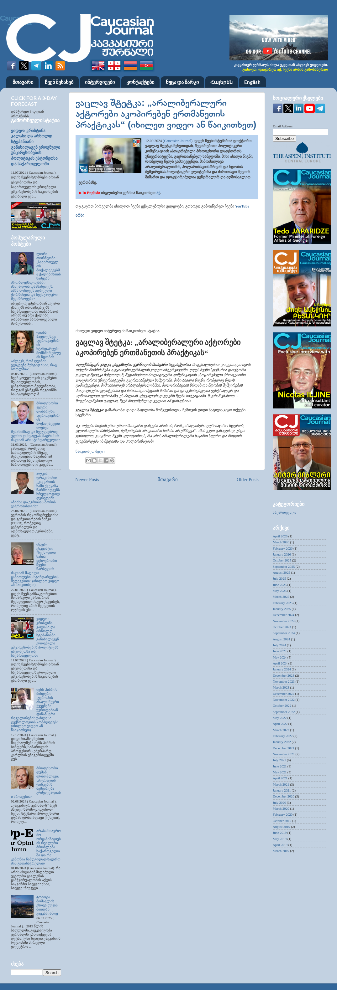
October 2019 (282, 821)
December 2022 (283, 693)
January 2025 (282, 609)
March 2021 (281, 784)
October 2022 (282, 705)
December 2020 (283, 796)
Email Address (282, 126)
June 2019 (280, 832)
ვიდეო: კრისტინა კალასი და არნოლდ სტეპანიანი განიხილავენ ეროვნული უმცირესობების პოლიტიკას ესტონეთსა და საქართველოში (35, 147)
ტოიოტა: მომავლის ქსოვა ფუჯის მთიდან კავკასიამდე (47, 905)
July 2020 (279, 802)
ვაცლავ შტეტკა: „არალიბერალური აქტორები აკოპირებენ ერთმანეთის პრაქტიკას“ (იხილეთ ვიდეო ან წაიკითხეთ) (166, 113)
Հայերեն (221, 82)
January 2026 (282, 554)
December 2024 (283, 615)
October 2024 (282, 627)
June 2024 (280, 651)
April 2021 (280, 778)
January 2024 (282, 669)
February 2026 (282, 548)
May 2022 (280, 718)
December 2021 (283, 748)
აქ (158, 193)
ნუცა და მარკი (182, 82)
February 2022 (282, 736)
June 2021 (280, 766)
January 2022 (282, 742)
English (252, 82)
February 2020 (282, 814)
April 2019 (280, 845)
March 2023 (281, 687)
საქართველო (284, 512)
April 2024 (280, 663)
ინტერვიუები (100, 82)
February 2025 (282, 603)
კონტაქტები (140, 82)
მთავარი (23, 82)
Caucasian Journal (177, 141)
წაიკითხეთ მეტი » (91, 451)
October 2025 (282, 560)
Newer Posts (87, 479)
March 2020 (281, 808)
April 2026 (280, 536)
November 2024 (284, 621)
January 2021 (282, 790)
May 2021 (280, 772)
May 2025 (280, 590)
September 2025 (284, 566)
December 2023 (283, 675)
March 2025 (281, 596)
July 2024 (279, 645)
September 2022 (284, 712)
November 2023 (284, 681)
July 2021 (279, 760)
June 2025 (280, 585)
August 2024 (281, 639)
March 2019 (281, 851)
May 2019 (280, 839)
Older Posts (248, 479)
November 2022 (284, 699)
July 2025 (279, 578)
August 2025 (281, 572)
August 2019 (281, 826)
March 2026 (281, 542)
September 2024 (284, 633)
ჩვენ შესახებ (59, 82)
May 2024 (280, 657)
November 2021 (284, 754)
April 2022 (280, 724)
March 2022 (281, 730)
